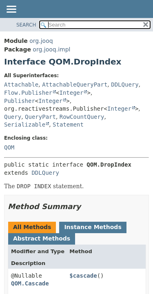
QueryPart (40, 117)
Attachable (21, 84)
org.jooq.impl (51, 49)
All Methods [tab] (32, 227)
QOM (9, 147)
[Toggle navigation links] (11, 10)
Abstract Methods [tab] (41, 238)
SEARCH (26, 25)
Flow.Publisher (28, 92)
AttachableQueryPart (74, 84)
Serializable (24, 124)
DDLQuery (124, 84)
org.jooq (41, 41)
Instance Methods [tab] (92, 227)
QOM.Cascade (30, 283)
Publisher (19, 101)
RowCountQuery (82, 117)
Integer (71, 92)
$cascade (83, 275)
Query (12, 117)
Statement (68, 124)
